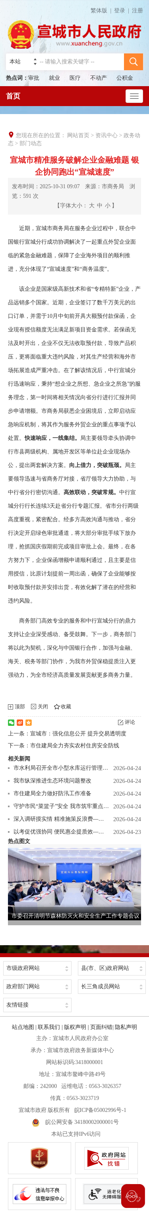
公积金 (124, 78)
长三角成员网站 (100, 986)
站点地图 (23, 1027)
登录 (119, 11)
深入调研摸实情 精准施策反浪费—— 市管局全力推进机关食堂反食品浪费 (61, 819)
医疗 (75, 78)
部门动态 (30, 143)
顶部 (20, 706)
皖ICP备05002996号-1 (100, 1110)
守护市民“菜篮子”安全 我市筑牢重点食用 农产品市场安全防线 (61, 806)
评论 (130, 722)
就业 (54, 78)
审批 (33, 78)
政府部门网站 (23, 986)
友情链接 (17, 1005)
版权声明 (75, 1027)
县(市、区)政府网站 (105, 968)
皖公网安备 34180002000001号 (75, 1122)
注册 (137, 11)
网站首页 (78, 135)
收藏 (66, 706)
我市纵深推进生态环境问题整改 (52, 781)
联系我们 (49, 1027)
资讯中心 (106, 135)
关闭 (43, 706)
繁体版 (102, 11)
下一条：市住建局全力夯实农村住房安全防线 (63, 746)
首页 (13, 96)
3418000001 (89, 1062)
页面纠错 (101, 1027)
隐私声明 (126, 1027)
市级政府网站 (23, 968)
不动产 (98, 78)
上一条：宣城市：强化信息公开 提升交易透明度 (67, 734)
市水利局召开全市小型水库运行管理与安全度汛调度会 (61, 768)
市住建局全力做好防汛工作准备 (52, 793)
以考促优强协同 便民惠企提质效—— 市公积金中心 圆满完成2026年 (61, 832)
